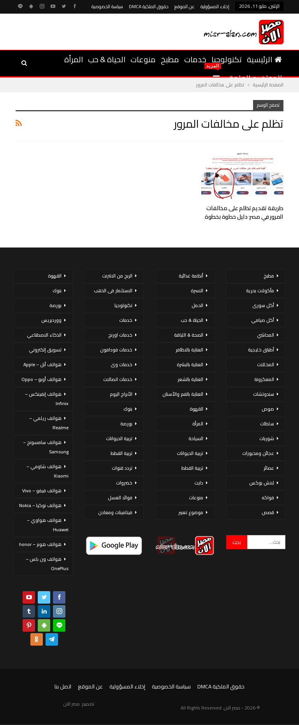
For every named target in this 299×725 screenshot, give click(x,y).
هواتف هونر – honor (40, 544)
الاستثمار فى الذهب (113, 290)
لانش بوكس (261, 482)
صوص (268, 408)
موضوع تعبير (190, 512)
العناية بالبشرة (190, 364)
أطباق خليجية (261, 349)
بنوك (127, 408)
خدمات (195, 59)
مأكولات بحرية (260, 290)
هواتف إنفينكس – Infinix (47, 399)
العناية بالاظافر (189, 349)
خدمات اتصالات (117, 379)
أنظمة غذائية (191, 275)
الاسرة (197, 290)
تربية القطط (192, 467)
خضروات (124, 482)
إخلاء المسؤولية (215, 6)
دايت (198, 482)
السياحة (195, 438)
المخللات (265, 364)
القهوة (196, 408)
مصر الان (71, 703)
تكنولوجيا (226, 59)
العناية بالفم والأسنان (182, 394)
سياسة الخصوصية (107, 6)
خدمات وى (121, 364)
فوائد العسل (120, 497)
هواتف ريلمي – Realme (49, 423)
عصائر (269, 467)
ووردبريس (51, 320)
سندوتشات (263, 394)
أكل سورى (263, 305)
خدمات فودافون (116, 349)
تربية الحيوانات (190, 453)
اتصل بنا (63, 686)
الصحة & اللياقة (188, 334)
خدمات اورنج (120, 334)
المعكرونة (264, 379)
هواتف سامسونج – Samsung (46, 447)
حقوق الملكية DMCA (149, 6)
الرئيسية (264, 59)
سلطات (267, 423)
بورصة (126, 423)
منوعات (143, 59)
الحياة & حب (106, 59)
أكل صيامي (262, 320)
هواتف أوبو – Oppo (41, 379)
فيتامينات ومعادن (115, 512)
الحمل (197, 305)
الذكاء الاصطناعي (44, 334)
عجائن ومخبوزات (258, 453)
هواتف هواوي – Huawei (48, 525)
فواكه (268, 497)
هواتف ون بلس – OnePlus (47, 564)
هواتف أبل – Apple (42, 364)
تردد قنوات (122, 467)
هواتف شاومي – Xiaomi (47, 471)
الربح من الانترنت (117, 275)
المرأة (73, 59)
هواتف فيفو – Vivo (42, 490)
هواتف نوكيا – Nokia (40, 505)
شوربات (266, 438)
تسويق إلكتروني (45, 349)
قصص (268, 512)
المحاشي (265, 334)
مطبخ (170, 59)
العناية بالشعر (190, 379)
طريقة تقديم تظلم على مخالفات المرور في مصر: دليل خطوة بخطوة (244, 212)
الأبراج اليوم (121, 394)
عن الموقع (184, 6)
